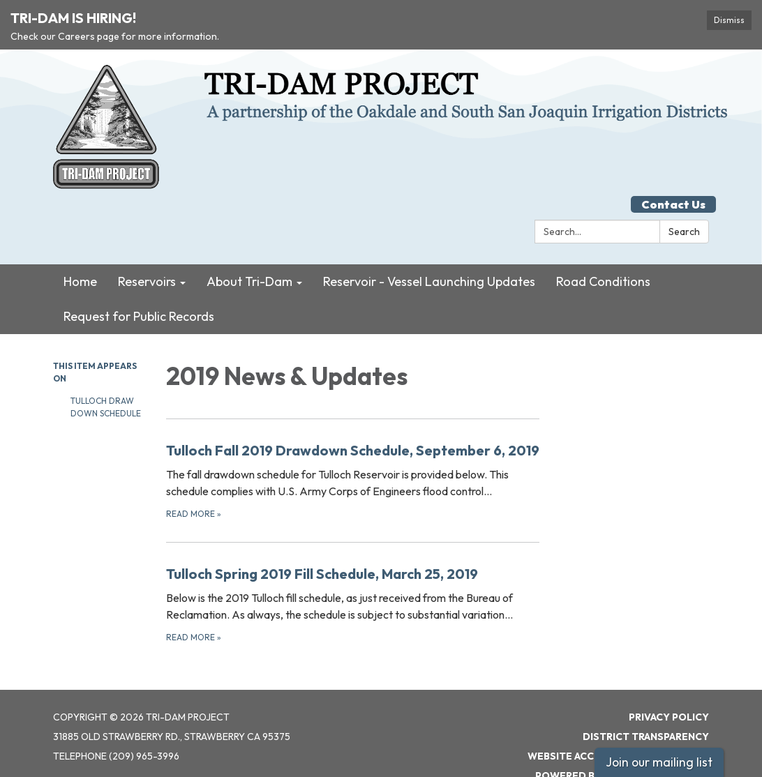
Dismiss (729, 20)
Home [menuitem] (80, 256)
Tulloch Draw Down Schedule (106, 381)
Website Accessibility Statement (618, 729)
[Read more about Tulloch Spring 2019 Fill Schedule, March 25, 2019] (353, 577)
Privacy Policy (669, 690)
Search (684, 205)
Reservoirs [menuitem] (147, 256)
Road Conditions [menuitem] (603, 256)
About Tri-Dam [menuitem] (249, 256)
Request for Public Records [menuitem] (139, 290)
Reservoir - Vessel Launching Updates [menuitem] (429, 256)
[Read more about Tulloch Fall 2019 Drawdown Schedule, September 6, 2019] (353, 453)
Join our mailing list (659, 762)
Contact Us (673, 179)
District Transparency (646, 710)
